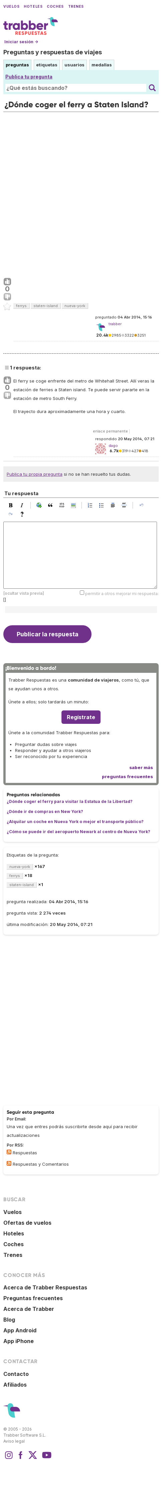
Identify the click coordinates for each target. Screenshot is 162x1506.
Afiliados (15, 1384)
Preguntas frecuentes (33, 1298)
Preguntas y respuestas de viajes (52, 52)
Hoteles (33, 6)
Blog (9, 1319)
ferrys (21, 305)
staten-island (45, 305)
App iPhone (18, 1341)
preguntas (17, 64)
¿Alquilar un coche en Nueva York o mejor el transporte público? (75, 821)
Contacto (16, 1374)
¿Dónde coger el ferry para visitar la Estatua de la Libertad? (70, 801)
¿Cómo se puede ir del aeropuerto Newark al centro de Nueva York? (78, 831)
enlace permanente (110, 431)
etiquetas (46, 64)
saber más (141, 767)
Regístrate (81, 717)
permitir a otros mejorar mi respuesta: (122, 593)
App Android (19, 1330)
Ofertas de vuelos (27, 1222)
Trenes (76, 6)
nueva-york (74, 305)
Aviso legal (14, 1441)
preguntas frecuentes (127, 776)
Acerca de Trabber (28, 1309)
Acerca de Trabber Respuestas (45, 1287)
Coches (55, 6)
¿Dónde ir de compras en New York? (45, 811)
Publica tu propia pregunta (34, 474)
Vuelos (11, 6)
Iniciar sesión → (21, 41)
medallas (102, 64)
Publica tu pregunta (28, 76)
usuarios (74, 64)
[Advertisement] (81, 193)
